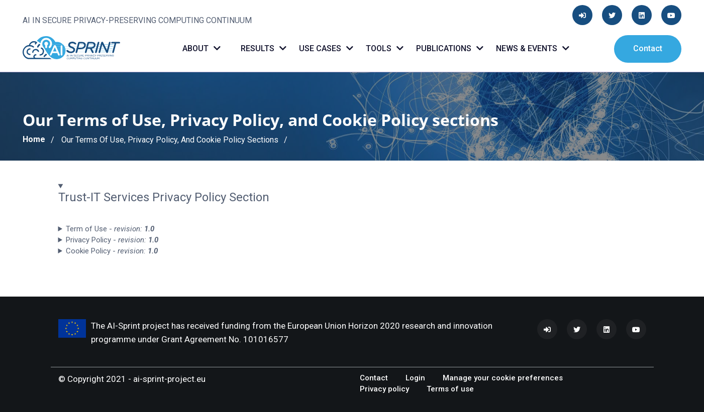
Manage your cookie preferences (503, 377)
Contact (647, 48)
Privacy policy (384, 388)
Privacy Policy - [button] (112, 239)
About (201, 48)
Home (34, 139)
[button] (352, 192)
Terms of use (450, 388)
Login (415, 377)
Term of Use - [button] (110, 228)
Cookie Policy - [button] (112, 250)
